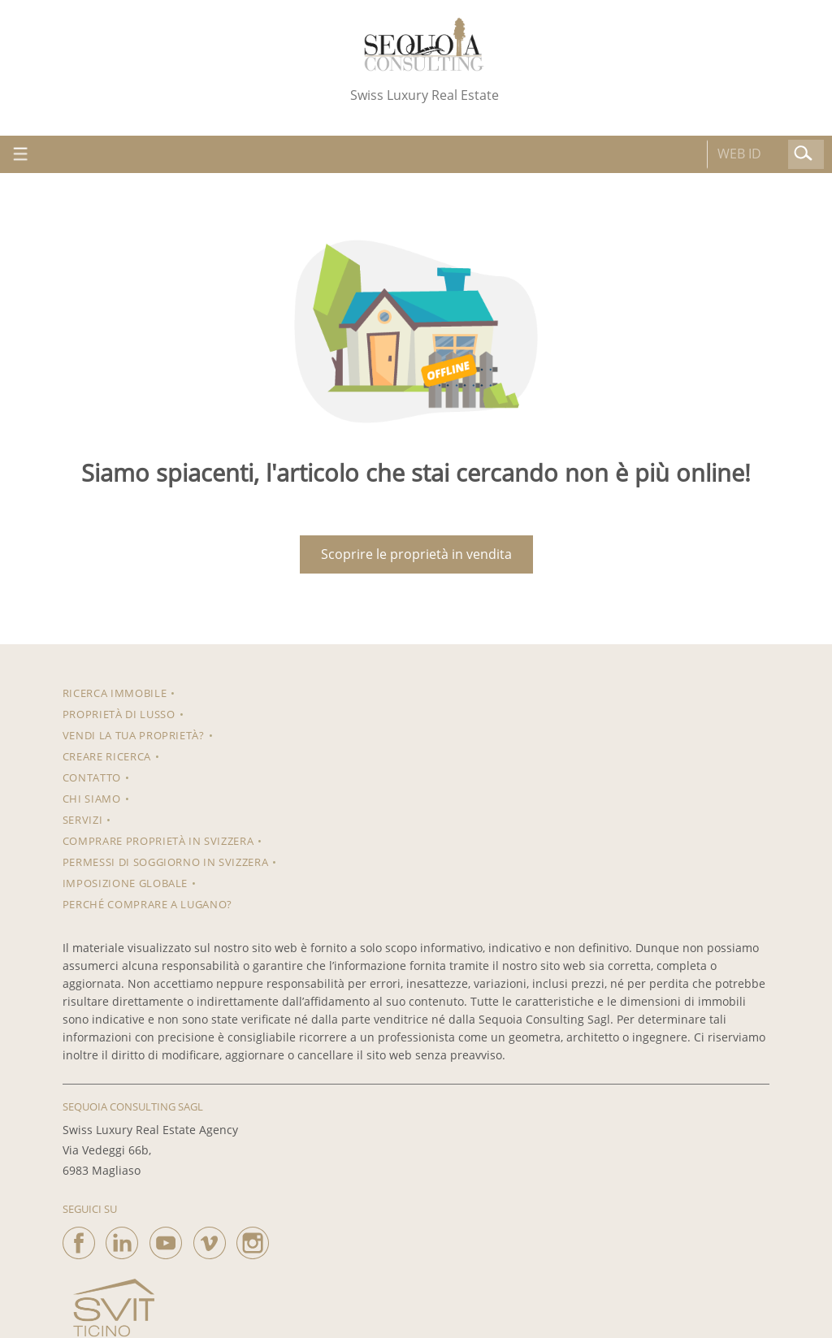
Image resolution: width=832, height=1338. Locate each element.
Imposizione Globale (125, 883)
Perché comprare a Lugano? (147, 904)
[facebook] (79, 1239)
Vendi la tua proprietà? (134, 735)
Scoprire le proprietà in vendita (416, 554)
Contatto (92, 777)
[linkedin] (122, 1239)
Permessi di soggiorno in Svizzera (165, 862)
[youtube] (166, 1239)
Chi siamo (92, 798)
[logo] (424, 44)
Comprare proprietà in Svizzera (158, 841)
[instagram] (252, 1239)
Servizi (83, 819)
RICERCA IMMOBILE (115, 693)
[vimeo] (209, 1239)
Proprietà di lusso (119, 714)
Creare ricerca (107, 756)
